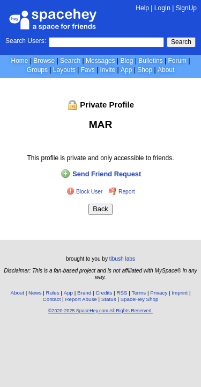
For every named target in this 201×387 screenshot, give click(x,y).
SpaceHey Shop (140, 299)
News (35, 293)
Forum (177, 60)
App (126, 70)
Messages (100, 60)
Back (100, 209)
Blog (126, 60)
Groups (37, 70)
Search (181, 42)
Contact (52, 299)
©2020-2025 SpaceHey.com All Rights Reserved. (100, 310)
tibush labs (122, 259)
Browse (44, 60)
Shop (144, 70)
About (166, 70)
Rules (52, 293)
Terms (139, 293)
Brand (84, 293)
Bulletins (150, 60)
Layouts (64, 70)
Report (122, 192)
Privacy (158, 293)
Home (19, 60)
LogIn (162, 8)
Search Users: (25, 41)
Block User (85, 192)
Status (108, 299)
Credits (103, 293)
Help (142, 8)
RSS (121, 293)
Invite (107, 70)
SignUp (186, 8)
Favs (88, 70)
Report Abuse (80, 299)
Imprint (180, 293)
